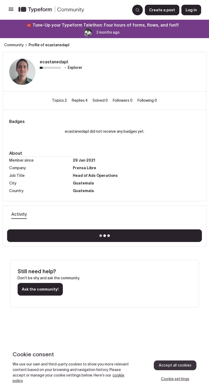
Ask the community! (40, 289)
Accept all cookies (175, 365)
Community (14, 45)
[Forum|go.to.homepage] (72, 10)
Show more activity (104, 234)
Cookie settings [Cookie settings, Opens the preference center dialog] (175, 379)
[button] (11, 11)
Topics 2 (60, 100)
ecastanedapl (54, 61)
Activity (19, 214)
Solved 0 (101, 100)
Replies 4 (80, 100)
